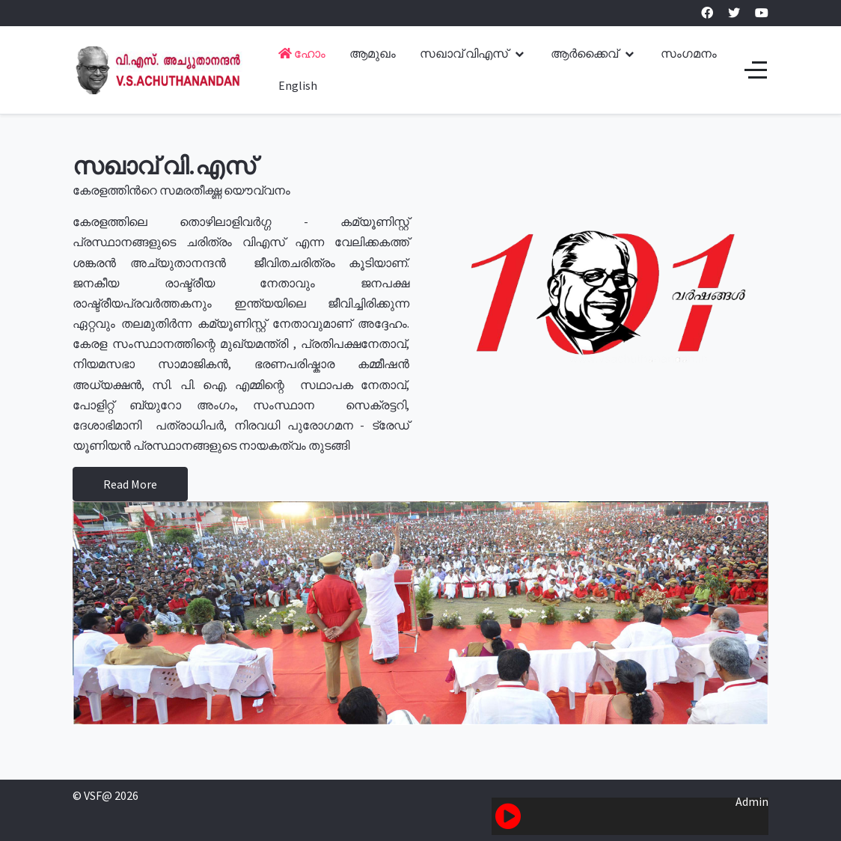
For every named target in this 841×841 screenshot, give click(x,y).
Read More (130, 484)
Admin (752, 801)
